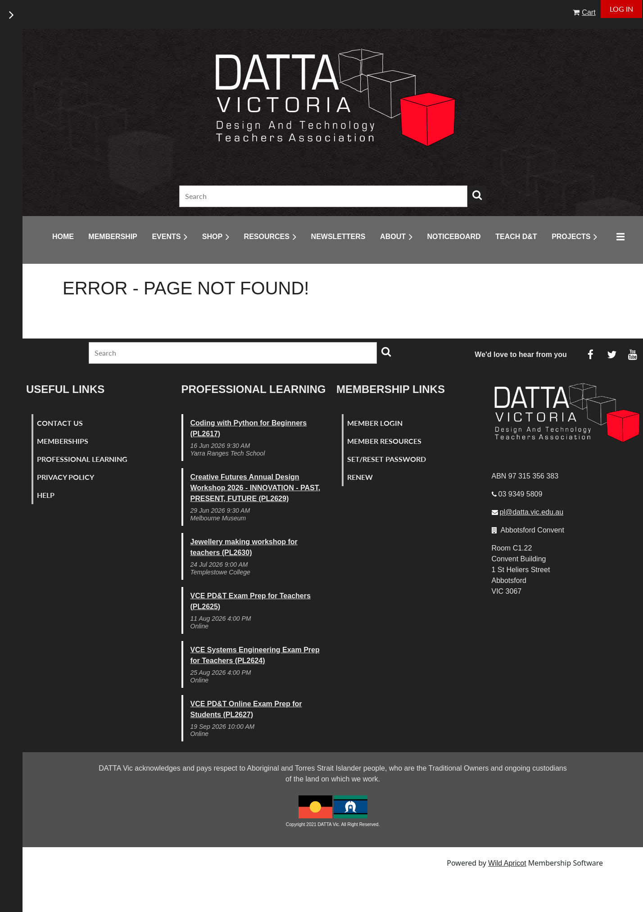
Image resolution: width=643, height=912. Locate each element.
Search (477, 195)
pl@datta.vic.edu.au (532, 512)
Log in (621, 9)
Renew (360, 477)
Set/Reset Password (386, 459)
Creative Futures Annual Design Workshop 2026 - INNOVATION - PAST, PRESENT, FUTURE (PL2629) (255, 487)
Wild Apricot (507, 863)
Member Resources (384, 441)
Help (45, 495)
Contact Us (60, 423)
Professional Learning (82, 459)
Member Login (375, 423)
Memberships (62, 441)
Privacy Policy (65, 477)
